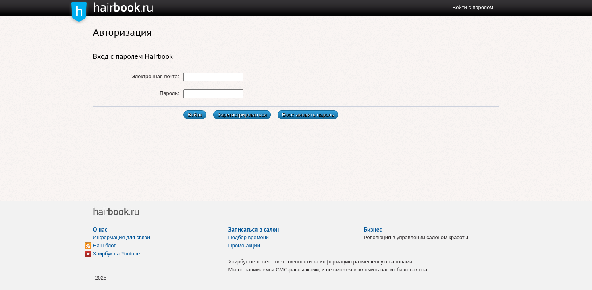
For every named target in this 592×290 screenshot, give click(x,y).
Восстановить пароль (308, 115)
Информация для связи (121, 237)
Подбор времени (248, 237)
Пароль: (169, 93)
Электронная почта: (155, 76)
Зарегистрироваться (242, 115)
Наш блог (104, 245)
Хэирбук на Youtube (116, 254)
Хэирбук (138, 7)
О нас (100, 229)
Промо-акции (244, 245)
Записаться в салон (253, 229)
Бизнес (373, 229)
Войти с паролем (473, 7)
